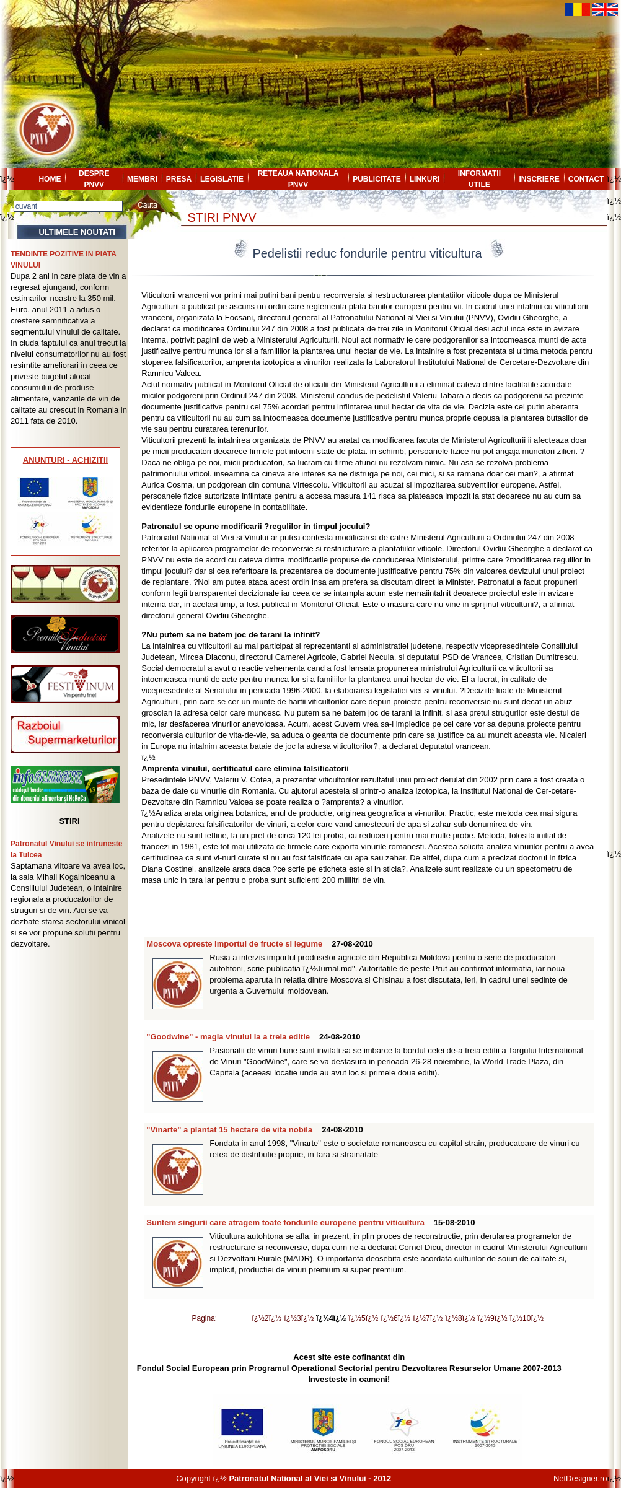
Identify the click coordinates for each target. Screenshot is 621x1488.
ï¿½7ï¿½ (428, 1318)
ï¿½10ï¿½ (526, 1318)
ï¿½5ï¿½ (363, 1318)
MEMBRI (142, 179)
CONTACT (586, 179)
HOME (49, 179)
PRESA (179, 179)
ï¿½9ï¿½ (492, 1318)
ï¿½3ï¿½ (299, 1318)
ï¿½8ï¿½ (460, 1318)
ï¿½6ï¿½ (395, 1318)
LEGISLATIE (222, 179)
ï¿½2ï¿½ (266, 1318)
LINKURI (425, 179)
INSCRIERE (539, 179)
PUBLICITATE (377, 179)
